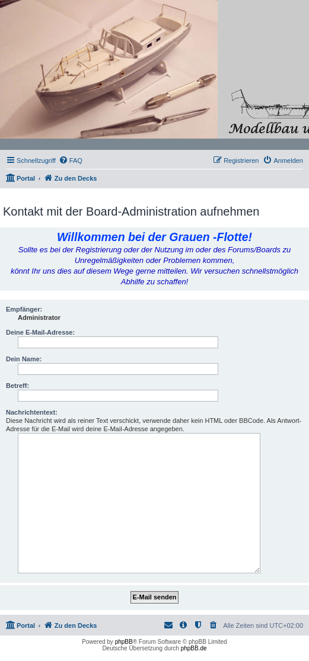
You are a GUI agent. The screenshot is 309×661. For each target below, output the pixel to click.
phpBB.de (194, 648)
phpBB (124, 641)
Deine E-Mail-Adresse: (40, 332)
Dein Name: (24, 358)
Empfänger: (24, 309)
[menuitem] (70, 160)
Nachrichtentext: (32, 412)
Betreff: (17, 385)
